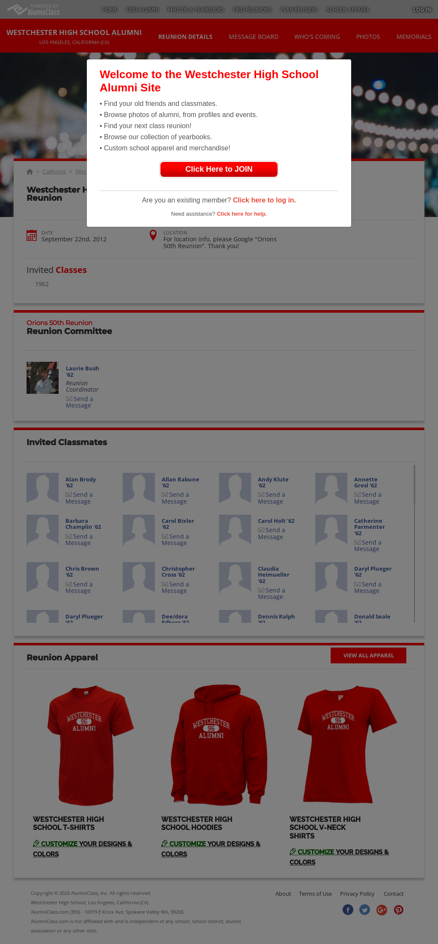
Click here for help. (242, 214)
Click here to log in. (264, 200)
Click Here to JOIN (218, 169)
